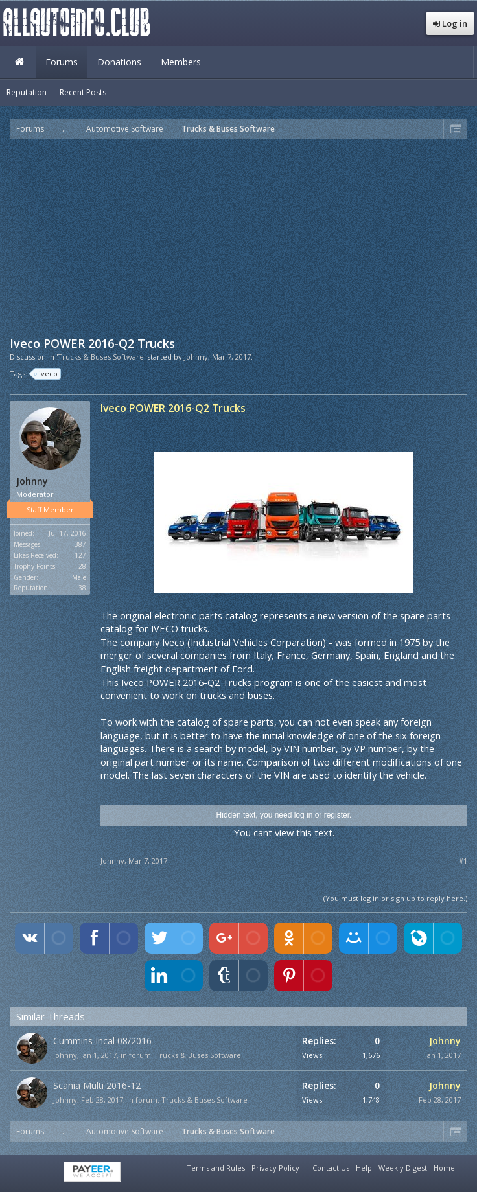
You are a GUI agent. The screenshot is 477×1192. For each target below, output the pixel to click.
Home (19, 62)
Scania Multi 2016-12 (97, 1085)
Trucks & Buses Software (198, 1055)
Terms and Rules (216, 1168)
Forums (61, 62)
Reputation (26, 92)
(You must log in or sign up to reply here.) (395, 898)
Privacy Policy (275, 1168)
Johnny (196, 356)
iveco (46, 374)
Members (181, 62)
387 (80, 544)
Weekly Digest (402, 1168)
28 (82, 566)
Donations (119, 62)
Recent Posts (83, 92)
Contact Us (330, 1168)
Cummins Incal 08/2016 (102, 1041)
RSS (466, 1166)
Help (364, 1168)
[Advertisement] (243, 236)
